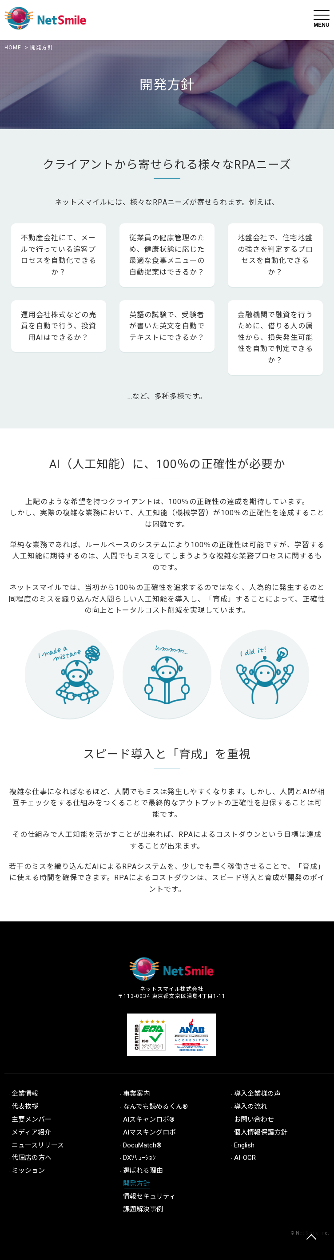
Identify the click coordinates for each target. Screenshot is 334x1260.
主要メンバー (32, 1119)
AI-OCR (245, 1158)
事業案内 (136, 1094)
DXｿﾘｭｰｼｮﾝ (139, 1158)
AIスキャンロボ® (149, 1119)
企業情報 (25, 1094)
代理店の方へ (32, 1158)
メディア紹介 (31, 1132)
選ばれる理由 (143, 1171)
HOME (12, 47)
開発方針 (136, 1183)
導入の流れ (250, 1106)
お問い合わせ (254, 1119)
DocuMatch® (142, 1145)
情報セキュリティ (149, 1196)
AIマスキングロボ (149, 1132)
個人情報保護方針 (260, 1132)
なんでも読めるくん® (155, 1106)
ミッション (28, 1171)
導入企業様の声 (257, 1094)
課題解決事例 (143, 1209)
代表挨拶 (25, 1106)
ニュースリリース (38, 1145)
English (244, 1145)
